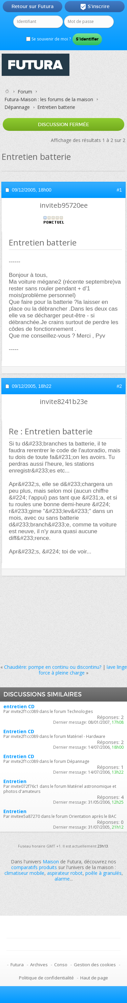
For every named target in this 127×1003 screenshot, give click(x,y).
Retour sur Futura (33, 6)
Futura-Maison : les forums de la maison (48, 99)
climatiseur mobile (24, 873)
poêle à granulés (103, 873)
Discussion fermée (63, 124)
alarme (62, 879)
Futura (17, 965)
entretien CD (19, 706)
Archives (39, 965)
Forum (25, 91)
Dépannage (17, 107)
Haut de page (94, 978)
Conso (60, 965)
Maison (51, 861)
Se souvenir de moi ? (48, 39)
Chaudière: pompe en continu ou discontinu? (52, 667)
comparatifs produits (34, 867)
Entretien (14, 781)
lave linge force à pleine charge (83, 670)
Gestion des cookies (95, 965)
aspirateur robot (65, 873)
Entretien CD (18, 731)
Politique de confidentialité (46, 978)
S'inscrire (94, 6)
